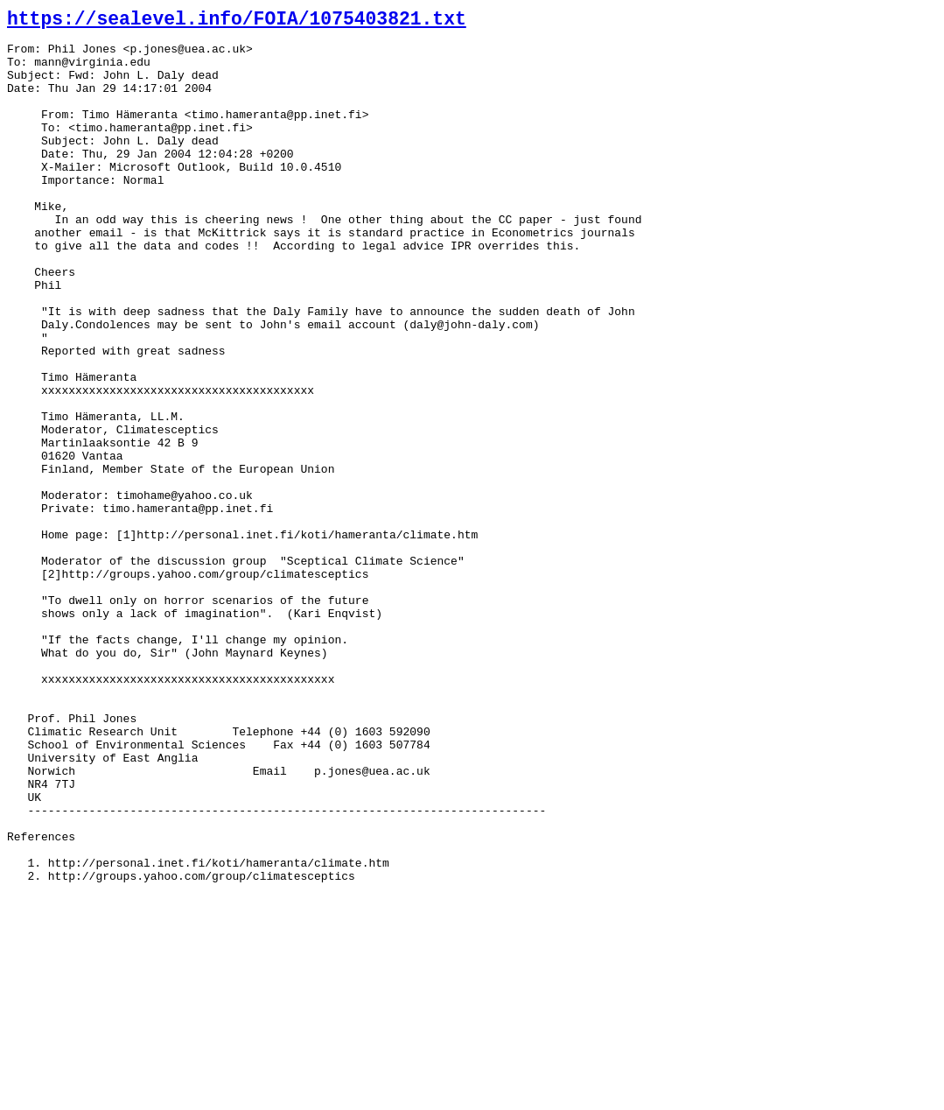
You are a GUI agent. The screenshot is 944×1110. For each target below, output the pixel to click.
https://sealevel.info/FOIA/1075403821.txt (236, 19)
